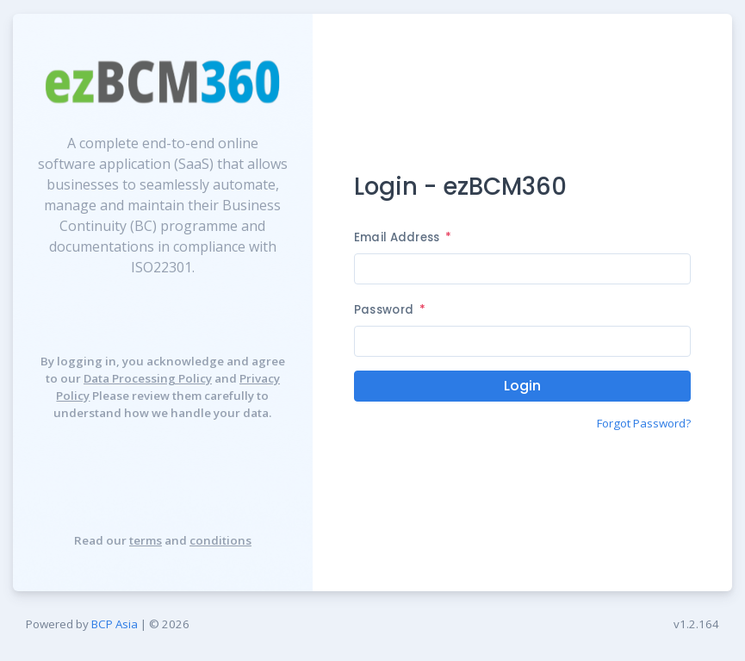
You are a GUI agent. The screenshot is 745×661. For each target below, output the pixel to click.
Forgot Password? (644, 423)
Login (522, 386)
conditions (220, 540)
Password (389, 310)
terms (145, 540)
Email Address (402, 237)
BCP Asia (114, 624)
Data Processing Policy (148, 378)
